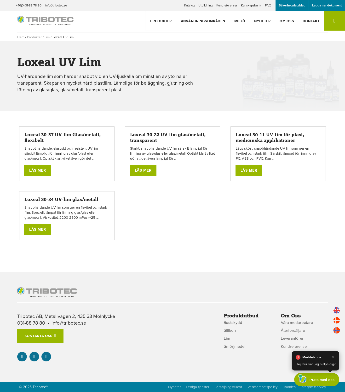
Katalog (189, 5)
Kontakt (310, 21)
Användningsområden (208, 21)
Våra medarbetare (297, 322)
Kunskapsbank (251, 5)
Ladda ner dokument (327, 5)
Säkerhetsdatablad (292, 5)
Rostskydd (233, 322)
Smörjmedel (235, 346)
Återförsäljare (293, 330)
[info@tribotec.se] (46, 356)
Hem (20, 37)
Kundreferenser (226, 5)
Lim (47, 37)
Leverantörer (292, 338)
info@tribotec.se (56, 5)
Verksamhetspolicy (261, 386)
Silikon (230, 330)
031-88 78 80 (31, 322)
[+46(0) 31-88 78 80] (34, 356)
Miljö (243, 21)
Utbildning (205, 5)
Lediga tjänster (196, 386)
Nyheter (264, 21)
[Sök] (333, 21)
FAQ (268, 5)
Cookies (288, 386)
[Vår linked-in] (22, 356)
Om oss (287, 21)
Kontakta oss (38, 335)
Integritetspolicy (313, 386)
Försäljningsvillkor (227, 386)
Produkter (167, 21)
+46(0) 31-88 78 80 (28, 5)
